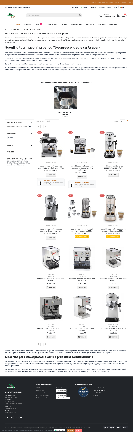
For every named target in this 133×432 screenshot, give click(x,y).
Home (18, 24)
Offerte (64, 24)
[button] (123, 15)
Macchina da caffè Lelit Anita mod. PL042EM (51, 329)
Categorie (27, 24)
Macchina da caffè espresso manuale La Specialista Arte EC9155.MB (82, 168)
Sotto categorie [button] (14, 123)
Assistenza (101, 24)
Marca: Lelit (51, 275)
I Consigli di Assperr (105, 7)
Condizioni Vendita (62, 393)
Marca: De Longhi (51, 162)
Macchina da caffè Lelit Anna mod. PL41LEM (113, 280)
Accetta (70, 430)
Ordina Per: (40, 121)
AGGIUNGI (51, 174)
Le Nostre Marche (42, 398)
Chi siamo (75, 7)
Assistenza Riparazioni (43, 393)
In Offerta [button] (11, 133)
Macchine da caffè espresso (32, 30)
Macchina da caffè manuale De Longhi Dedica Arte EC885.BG (113, 230)
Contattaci (93, 7)
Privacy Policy (60, 430)
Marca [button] (10, 145)
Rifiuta (78, 430)
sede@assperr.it (10, 412)
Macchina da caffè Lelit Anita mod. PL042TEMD (82, 280)
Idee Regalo (113, 24)
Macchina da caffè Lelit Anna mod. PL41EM (51, 280)
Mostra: (116, 121)
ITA (122, 7)
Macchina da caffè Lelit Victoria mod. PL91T (82, 329)
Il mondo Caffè (15, 30)
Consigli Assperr (76, 24)
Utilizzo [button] (10, 152)
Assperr (84, 7)
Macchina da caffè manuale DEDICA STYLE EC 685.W (113, 167)
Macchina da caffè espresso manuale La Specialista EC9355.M (51, 167)
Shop (39, 24)
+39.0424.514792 (109, 16)
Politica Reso (60, 388)
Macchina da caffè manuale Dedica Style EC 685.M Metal (51, 230)
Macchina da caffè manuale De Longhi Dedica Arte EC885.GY (82, 230)
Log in (115, 7)
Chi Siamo (39, 388)
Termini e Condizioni (63, 398)
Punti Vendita (52, 24)
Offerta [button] (10, 138)
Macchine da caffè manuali (17, 126)
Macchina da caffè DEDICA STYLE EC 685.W (113, 329)
